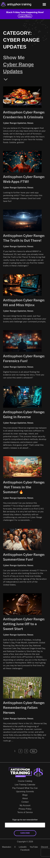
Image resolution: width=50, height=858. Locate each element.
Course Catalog (25, 781)
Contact (25, 802)
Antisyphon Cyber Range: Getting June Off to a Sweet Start (24, 624)
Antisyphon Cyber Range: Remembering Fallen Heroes (24, 707)
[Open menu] (44, 4)
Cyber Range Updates (18, 68)
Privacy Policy (25, 809)
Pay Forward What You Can (25, 788)
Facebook (24, 850)
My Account (25, 805)
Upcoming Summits (25, 791)
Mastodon (6, 847)
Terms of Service (25, 812)
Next (33, 751)
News (30, 122)
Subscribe (25, 833)
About (25, 798)
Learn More (25, 16)
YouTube (34, 847)
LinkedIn (23, 847)
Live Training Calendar (25, 785)
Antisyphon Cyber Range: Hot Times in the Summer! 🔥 (24, 487)
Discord (44, 847)
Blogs (25, 795)
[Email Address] (25, 825)
